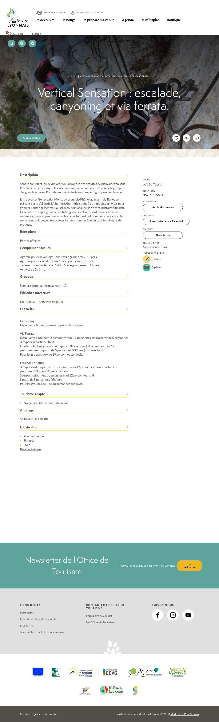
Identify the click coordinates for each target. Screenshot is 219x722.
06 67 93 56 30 (153, 195)
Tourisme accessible (91, 13)
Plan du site (50, 714)
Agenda (128, 20)
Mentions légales (30, 714)
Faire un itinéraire (32, 449)
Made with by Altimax (184, 714)
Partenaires (27, 612)
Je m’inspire (150, 20)
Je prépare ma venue (98, 20)
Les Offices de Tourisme (100, 622)
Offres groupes (55, 13)
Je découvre (45, 20)
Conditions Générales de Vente (38, 619)
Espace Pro (26, 625)
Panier (36, 34)
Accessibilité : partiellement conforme (42, 632)
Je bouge (69, 20)
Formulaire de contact (99, 615)
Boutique (174, 20)
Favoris (18, 34)
